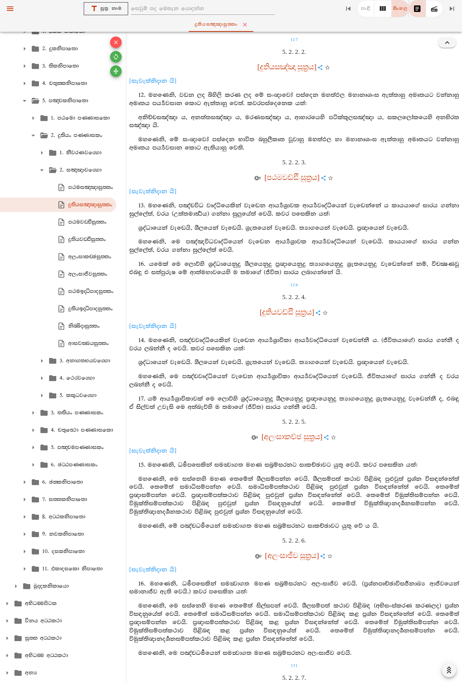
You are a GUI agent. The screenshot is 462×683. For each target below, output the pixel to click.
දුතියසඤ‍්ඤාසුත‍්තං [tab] (232, 24)
